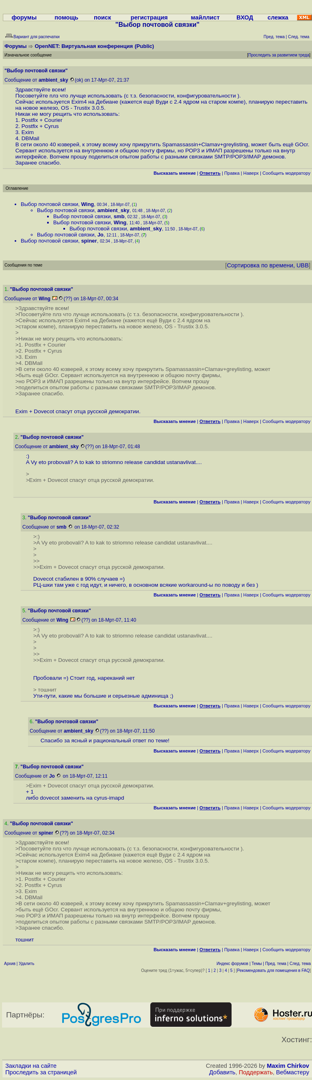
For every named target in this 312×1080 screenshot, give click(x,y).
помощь (66, 17)
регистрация (148, 17)
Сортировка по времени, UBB (268, 265)
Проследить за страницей (41, 1072)
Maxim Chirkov (288, 1066)
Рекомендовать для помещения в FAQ (273, 970)
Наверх (251, 173)
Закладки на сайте (30, 1066)
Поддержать (256, 1072)
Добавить (222, 1072)
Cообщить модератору (286, 173)
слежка (278, 17)
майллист (205, 17)
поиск (102, 17)
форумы (24, 17)
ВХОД (244, 17)
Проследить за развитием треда (278, 55)
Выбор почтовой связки (49, 204)
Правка (232, 173)
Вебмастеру (292, 1072)
